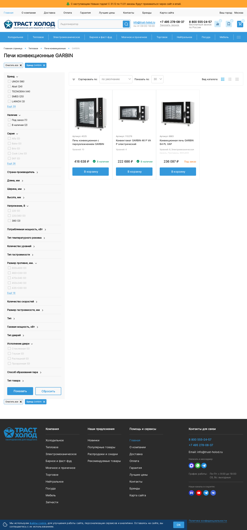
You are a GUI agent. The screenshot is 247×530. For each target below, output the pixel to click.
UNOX (18, 81)
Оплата (67, 12)
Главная (8, 12)
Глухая (18, 353)
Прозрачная (21, 363)
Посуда (51, 488)
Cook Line (19, 153)
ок (179, 525)
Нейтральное (54, 481)
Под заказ (19, 119)
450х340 (19, 282)
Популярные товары (101, 447)
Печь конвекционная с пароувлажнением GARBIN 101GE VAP (88, 144)
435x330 (19, 287)
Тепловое (52, 447)
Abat (17, 86)
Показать (20, 391)
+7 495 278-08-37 (172, 22)
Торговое (52, 474)
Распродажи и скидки (103, 454)
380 (16, 220)
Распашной (20, 358)
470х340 (19, 277)
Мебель (51, 495)
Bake (16, 143)
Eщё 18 (11, 292)
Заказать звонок (169, 25)
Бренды (147, 12)
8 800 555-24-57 (200, 22)
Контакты (128, 12)
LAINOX (18, 101)
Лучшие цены (107, 12)
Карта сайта (167, 12)
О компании (29, 12)
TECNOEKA (21, 91)
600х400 (19, 267)
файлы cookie (38, 523)
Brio (16, 148)
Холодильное (55, 440)
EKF (16, 158)
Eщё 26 (11, 163)
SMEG (18, 96)
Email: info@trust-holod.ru (206, 452)
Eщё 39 (11, 106)
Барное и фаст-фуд (59, 461)
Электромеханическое (61, 454)
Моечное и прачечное (60, 467)
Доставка (49, 12)
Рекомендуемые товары (104, 461)
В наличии (19, 124)
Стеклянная (21, 348)
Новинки (93, 440)
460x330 (19, 272)
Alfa (16, 138)
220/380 (19, 215)
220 (16, 210)
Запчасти (52, 502)
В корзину (91, 171)
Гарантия (85, 12)
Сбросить (48, 391)
